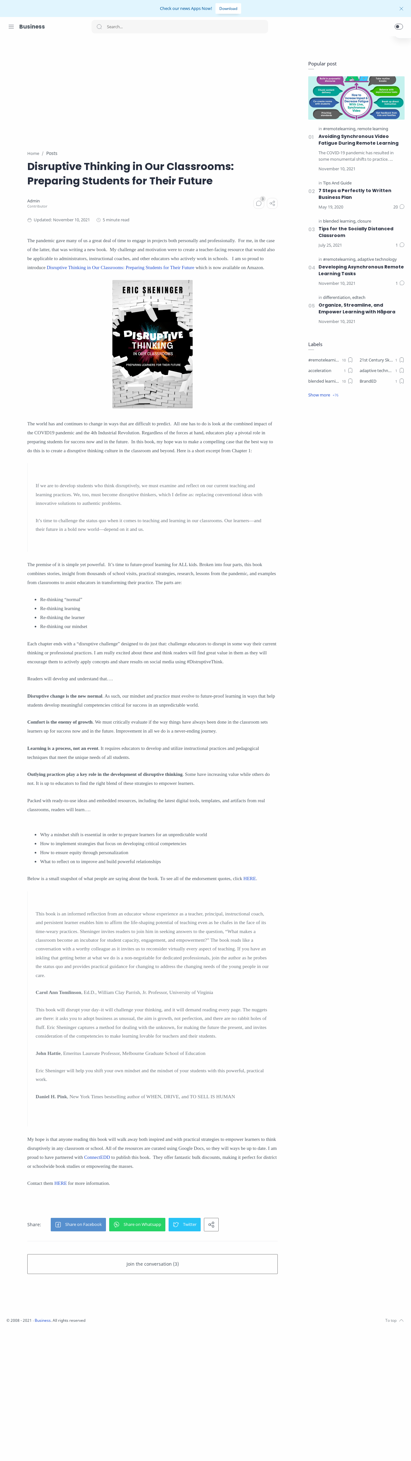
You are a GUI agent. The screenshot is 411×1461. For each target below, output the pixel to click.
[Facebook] (11, 1448)
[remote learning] (371, 129)
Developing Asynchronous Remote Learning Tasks (360, 270)
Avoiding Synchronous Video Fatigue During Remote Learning (357, 140)
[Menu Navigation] (11, 26)
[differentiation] (335, 298)
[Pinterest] (59, 1448)
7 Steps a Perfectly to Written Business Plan (353, 194)
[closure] (363, 221)
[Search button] (99, 26)
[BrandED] (380, 381)
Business (32, 26)
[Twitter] (30, 1448)
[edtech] (357, 298)
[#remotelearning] (338, 259)
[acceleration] (329, 371)
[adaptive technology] (375, 259)
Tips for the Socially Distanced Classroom (354, 232)
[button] (399, 27)
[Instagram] (21, 1448)
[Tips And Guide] (335, 183)
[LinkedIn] (50, 1448)
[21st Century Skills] (380, 360)
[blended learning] (338, 221)
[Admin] (98, 215)
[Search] (180, 26)
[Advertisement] (217, 89)
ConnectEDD (261, 1279)
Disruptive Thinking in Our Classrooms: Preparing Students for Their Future (165, 290)
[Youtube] (40, 1448)
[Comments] (278, 217)
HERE (108, 974)
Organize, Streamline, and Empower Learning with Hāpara (355, 308)
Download (228, 8)
